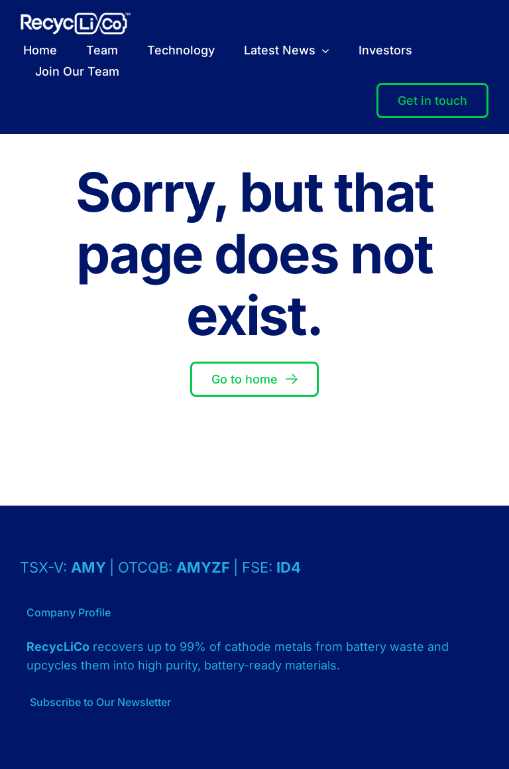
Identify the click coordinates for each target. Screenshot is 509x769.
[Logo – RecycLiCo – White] (76, 18)
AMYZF (204, 567)
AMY (90, 567)
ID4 (288, 567)
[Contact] (432, 101)
